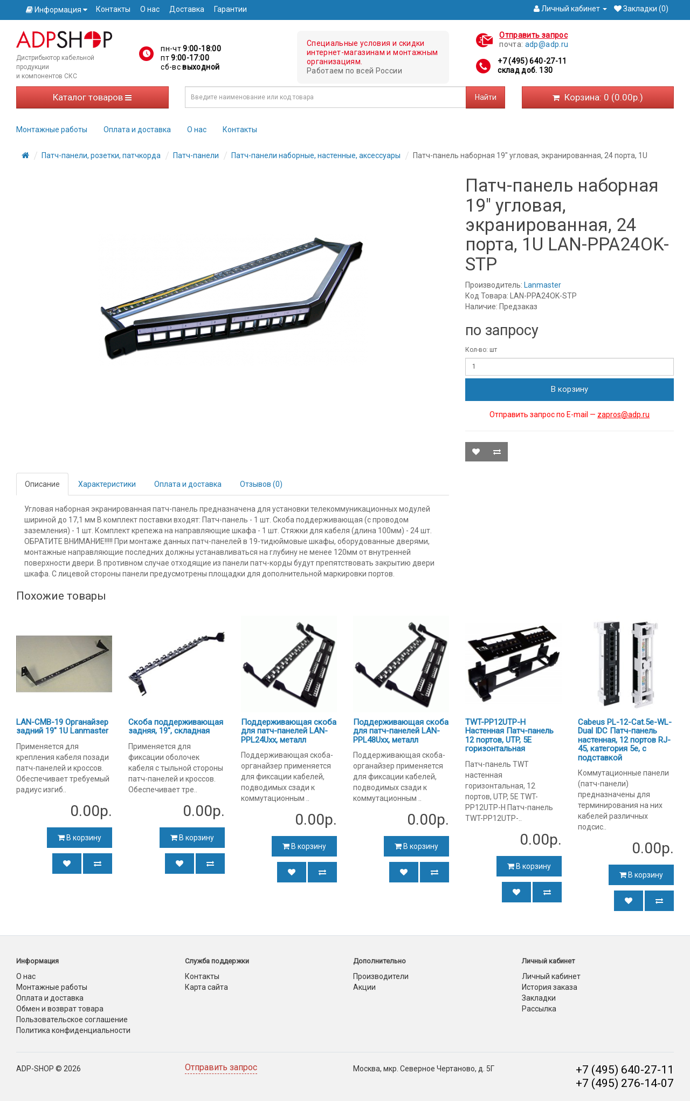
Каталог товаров (92, 97)
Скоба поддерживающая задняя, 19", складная (175, 726)
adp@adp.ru (547, 44)
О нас (150, 9)
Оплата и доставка (137, 129)
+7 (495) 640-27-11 (532, 61)
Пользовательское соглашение (72, 1019)
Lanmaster (542, 285)
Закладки (539, 998)
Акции (364, 987)
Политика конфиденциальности (73, 1030)
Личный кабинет (551, 976)
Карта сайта (206, 987)
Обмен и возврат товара (60, 1008)
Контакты (113, 9)
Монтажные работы (51, 129)
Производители (381, 976)
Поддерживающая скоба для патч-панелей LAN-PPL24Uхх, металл (288, 731)
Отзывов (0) (261, 484)
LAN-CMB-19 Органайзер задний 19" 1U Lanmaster (62, 726)
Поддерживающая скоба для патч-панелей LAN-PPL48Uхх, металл (400, 731)
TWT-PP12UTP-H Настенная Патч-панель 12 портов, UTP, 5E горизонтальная (509, 735)
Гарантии (230, 9)
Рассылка (539, 1008)
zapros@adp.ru (623, 414)
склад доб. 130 (525, 70)
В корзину (569, 389)
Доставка (186, 9)
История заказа (549, 987)
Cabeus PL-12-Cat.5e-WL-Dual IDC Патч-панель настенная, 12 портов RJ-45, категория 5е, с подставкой (625, 740)
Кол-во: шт (481, 350)
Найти (485, 97)
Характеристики (107, 484)
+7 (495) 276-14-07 (625, 1083)
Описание (42, 484)
